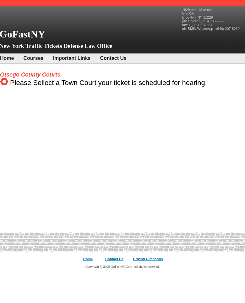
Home (7, 58)
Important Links (71, 58)
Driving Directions (148, 259)
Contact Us (113, 58)
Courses (33, 58)
